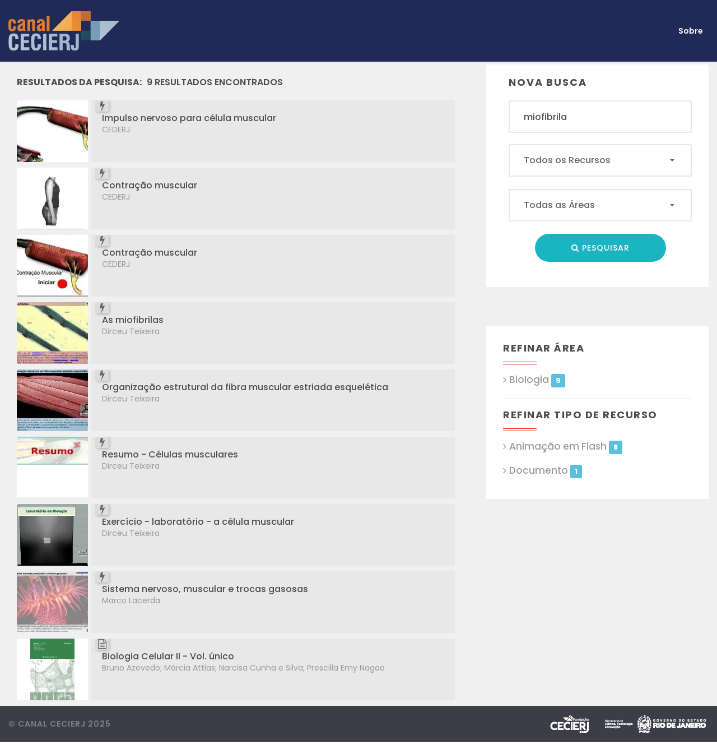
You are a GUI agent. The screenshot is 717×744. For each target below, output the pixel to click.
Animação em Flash (565, 447)
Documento (545, 471)
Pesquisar (600, 247)
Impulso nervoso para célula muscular (189, 118)
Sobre (690, 30)
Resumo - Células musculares (170, 454)
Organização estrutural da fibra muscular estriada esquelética (245, 387)
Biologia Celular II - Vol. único (168, 656)
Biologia (537, 380)
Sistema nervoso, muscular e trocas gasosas (205, 589)
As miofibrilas (133, 319)
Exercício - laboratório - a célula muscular (198, 521)
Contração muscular (149, 185)
